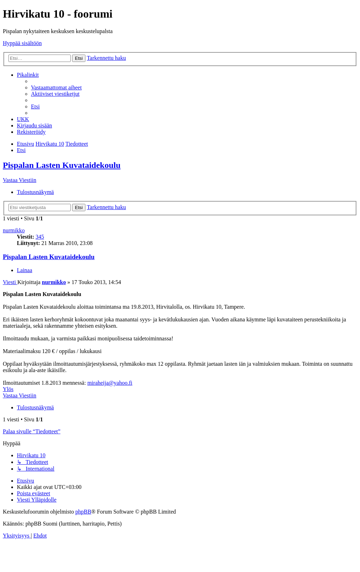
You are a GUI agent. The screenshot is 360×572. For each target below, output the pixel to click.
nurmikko (14, 230)
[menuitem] (56, 87)
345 (40, 237)
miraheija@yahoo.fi (109, 383)
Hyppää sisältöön (22, 43)
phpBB (83, 512)
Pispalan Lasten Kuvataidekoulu (62, 165)
